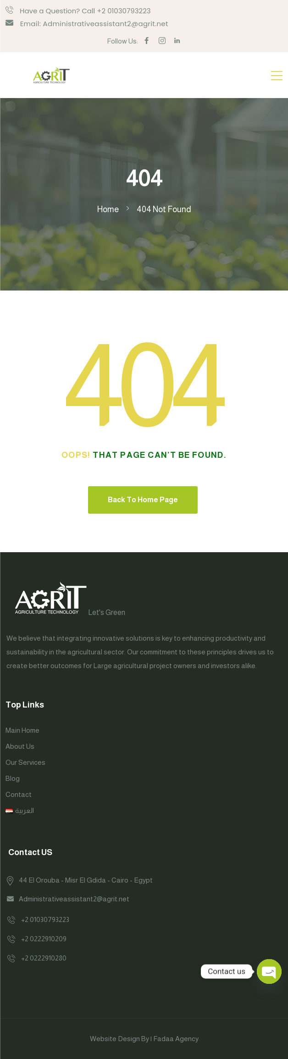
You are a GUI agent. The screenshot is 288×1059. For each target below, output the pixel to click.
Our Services (25, 762)
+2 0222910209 (43, 939)
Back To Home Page (143, 500)
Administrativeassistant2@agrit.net (74, 899)
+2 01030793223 (45, 919)
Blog (13, 778)
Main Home (22, 730)
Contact (19, 794)
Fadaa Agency (176, 1039)
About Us (20, 746)
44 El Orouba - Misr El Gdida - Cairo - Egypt (86, 880)
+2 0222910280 (43, 958)
